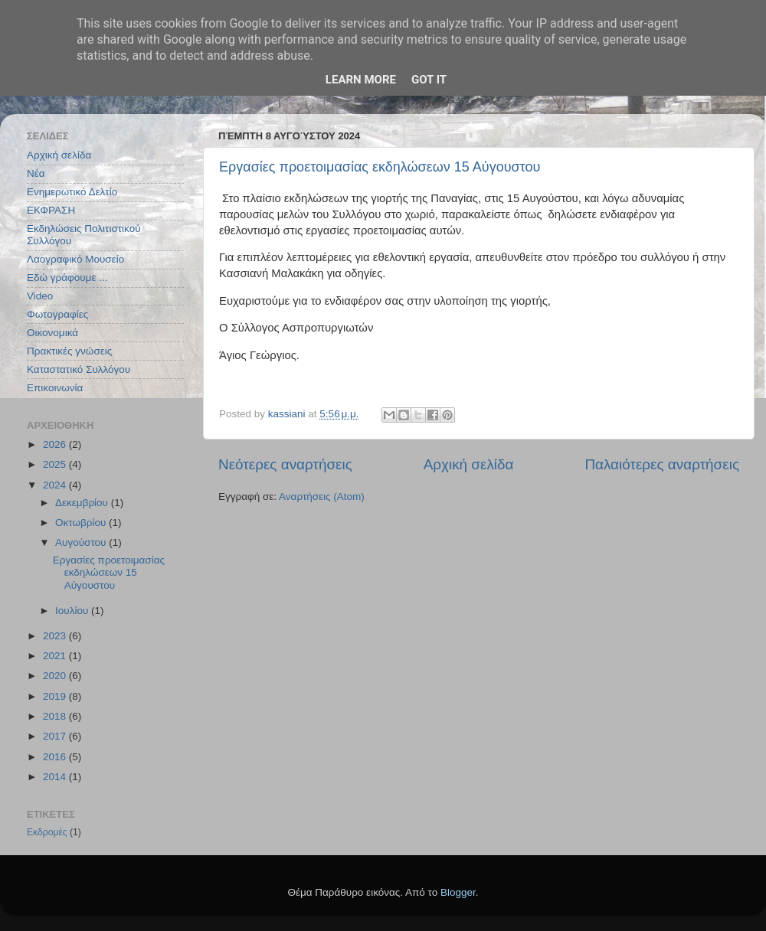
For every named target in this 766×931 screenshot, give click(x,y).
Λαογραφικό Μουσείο (75, 259)
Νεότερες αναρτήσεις (285, 464)
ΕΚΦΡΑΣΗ (51, 210)
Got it (429, 80)
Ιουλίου (73, 610)
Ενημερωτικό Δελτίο (72, 192)
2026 (56, 444)
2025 (56, 464)
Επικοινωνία (55, 388)
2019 (56, 696)
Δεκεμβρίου (83, 502)
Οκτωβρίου (82, 522)
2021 (56, 656)
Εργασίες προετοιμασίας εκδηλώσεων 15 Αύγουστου (379, 167)
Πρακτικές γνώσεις (69, 351)
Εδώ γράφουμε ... (67, 277)
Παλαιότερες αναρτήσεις (661, 464)
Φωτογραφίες (57, 314)
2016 (56, 757)
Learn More (361, 80)
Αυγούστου (82, 542)
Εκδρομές (47, 832)
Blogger (458, 892)
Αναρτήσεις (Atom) (322, 496)
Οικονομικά (52, 332)
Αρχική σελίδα (469, 464)
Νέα (36, 173)
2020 (56, 675)
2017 (56, 736)
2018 (56, 716)
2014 (56, 776)
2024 (56, 485)
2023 (56, 636)
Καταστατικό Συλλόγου (78, 369)
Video (40, 296)
